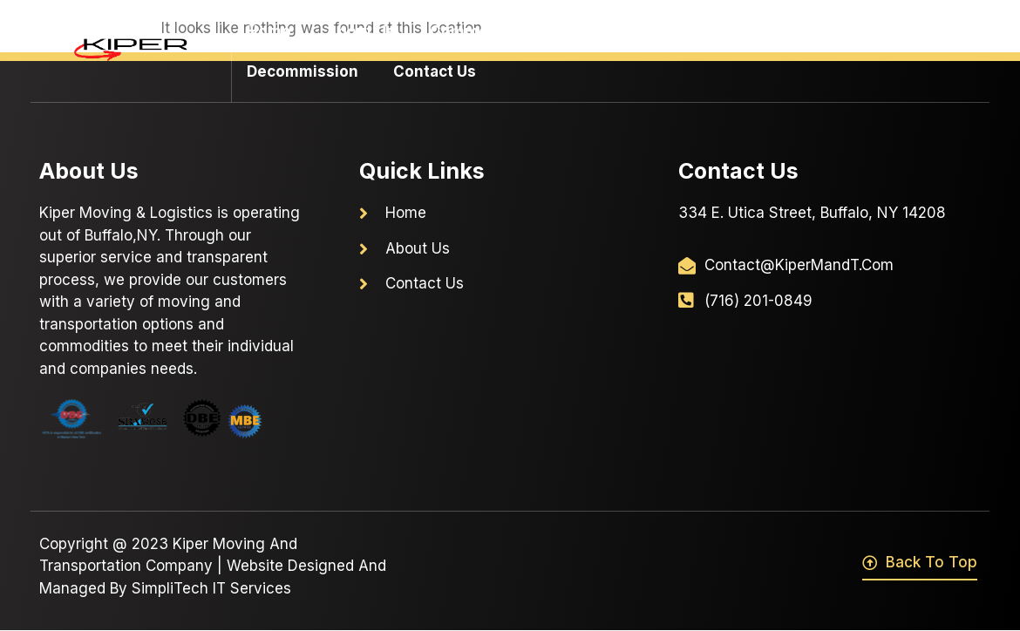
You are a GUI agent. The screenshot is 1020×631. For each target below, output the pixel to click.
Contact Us (434, 71)
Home (269, 31)
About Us (360, 31)
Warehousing (880, 31)
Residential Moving (714, 31)
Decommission (302, 71)
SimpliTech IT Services (211, 588)
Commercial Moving (514, 31)
